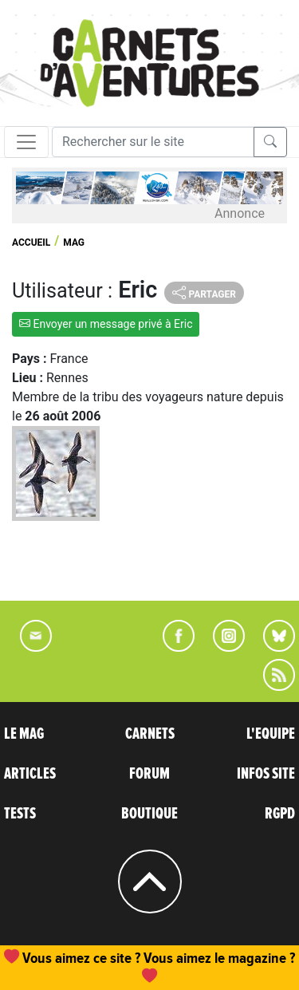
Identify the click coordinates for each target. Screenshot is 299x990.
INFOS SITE (266, 774)
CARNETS (150, 734)
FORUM (149, 774)
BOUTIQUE (149, 814)
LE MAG (24, 734)
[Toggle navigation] (26, 142)
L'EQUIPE (270, 734)
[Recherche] (153, 142)
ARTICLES (30, 774)
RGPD (280, 814)
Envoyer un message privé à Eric (105, 324)
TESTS (20, 814)
